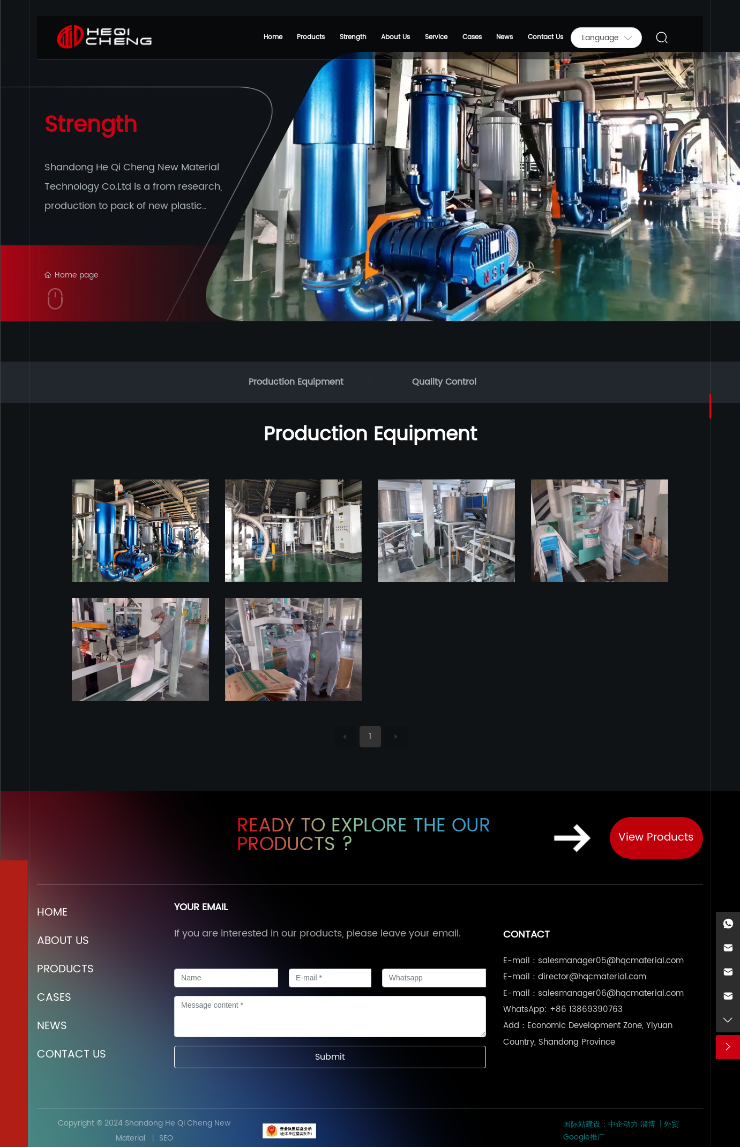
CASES (54, 998)
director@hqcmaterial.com (592, 977)
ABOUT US (63, 941)
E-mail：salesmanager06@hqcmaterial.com (593, 993)
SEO (165, 1138)
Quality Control (444, 382)
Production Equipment (296, 382)
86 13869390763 (589, 1009)
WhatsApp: (525, 1009)
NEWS (52, 1026)
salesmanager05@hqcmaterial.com (611, 961)
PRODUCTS (65, 969)
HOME (52, 912)
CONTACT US (71, 1054)
